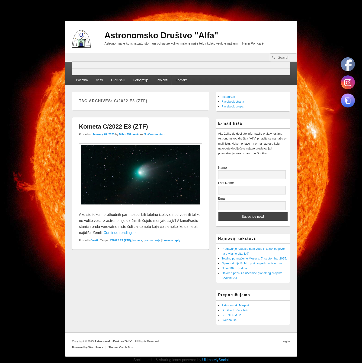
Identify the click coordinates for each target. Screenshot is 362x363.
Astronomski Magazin (236, 305)
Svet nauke (229, 320)
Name (222, 167)
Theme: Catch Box (121, 347)
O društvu (118, 80)
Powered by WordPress (87, 347)
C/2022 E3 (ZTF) (120, 240)
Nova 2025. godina (234, 268)
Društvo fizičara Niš (235, 310)
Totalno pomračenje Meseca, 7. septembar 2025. (254, 258)
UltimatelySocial (215, 360)
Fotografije (141, 80)
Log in (286, 341)
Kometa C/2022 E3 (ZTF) (113, 126)
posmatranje (152, 240)
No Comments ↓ (154, 134)
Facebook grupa (232, 106)
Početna (82, 80)
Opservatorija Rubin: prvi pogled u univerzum (252, 263)
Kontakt (181, 80)
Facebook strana (233, 101)
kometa (137, 240)
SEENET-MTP (231, 315)
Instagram (228, 96)
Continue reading (119, 233)
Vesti (99, 80)
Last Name (226, 183)
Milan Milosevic (129, 134)
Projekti (162, 80)
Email (222, 198)
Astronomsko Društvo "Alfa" (161, 35)
